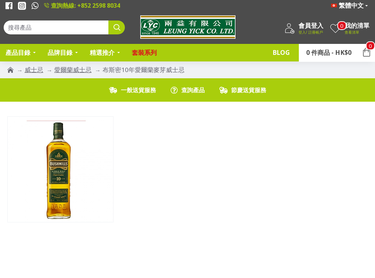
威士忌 (34, 69)
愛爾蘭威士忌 (73, 69)
